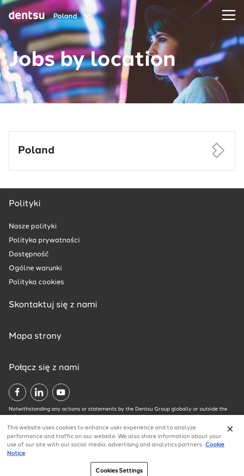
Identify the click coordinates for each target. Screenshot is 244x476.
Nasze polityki (33, 226)
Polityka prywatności (44, 240)
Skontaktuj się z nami (53, 305)
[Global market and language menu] (72, 16)
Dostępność (29, 254)
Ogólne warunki (35, 268)
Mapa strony (35, 336)
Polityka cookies (36, 282)
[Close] (230, 433)
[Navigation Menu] (228, 15)
